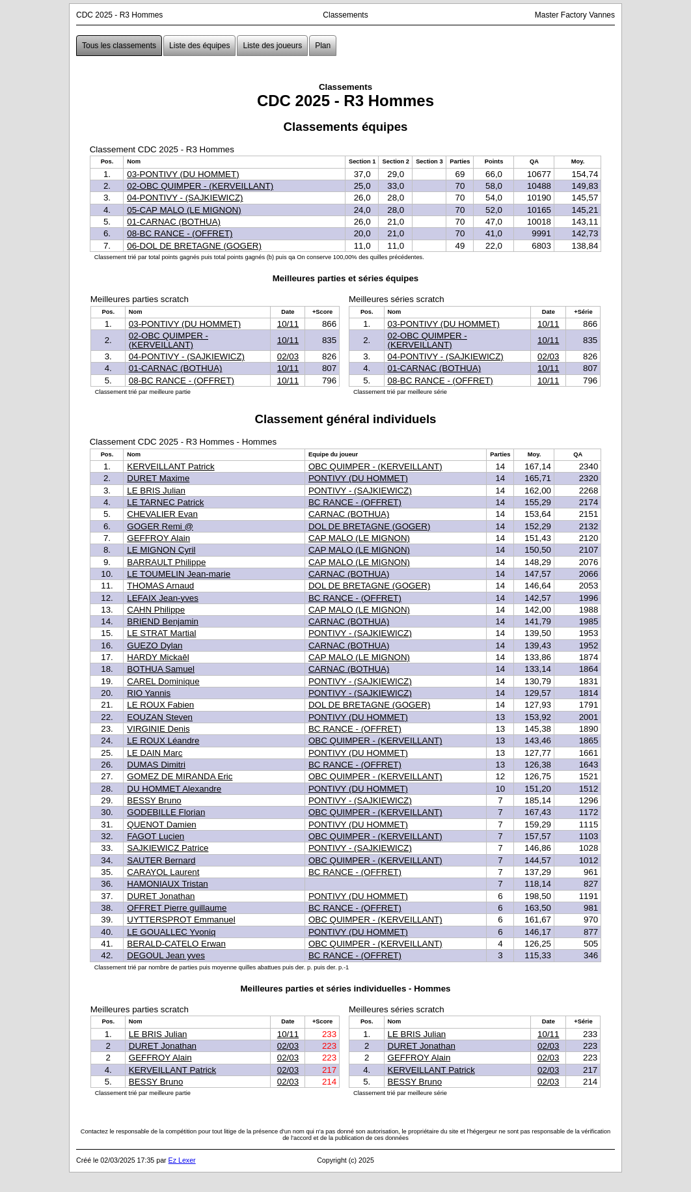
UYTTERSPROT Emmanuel (181, 919)
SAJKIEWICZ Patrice (167, 848)
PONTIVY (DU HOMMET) (358, 478)
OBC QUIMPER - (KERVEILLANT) (375, 466)
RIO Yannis (148, 693)
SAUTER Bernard (161, 860)
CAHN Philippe (156, 610)
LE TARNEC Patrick (165, 502)
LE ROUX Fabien (160, 705)
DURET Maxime (158, 478)
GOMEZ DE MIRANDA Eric (179, 776)
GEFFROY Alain (158, 538)
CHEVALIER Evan (162, 514)
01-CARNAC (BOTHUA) (174, 222)
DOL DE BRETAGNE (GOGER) (369, 526)
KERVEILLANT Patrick (170, 466)
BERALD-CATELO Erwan (176, 944)
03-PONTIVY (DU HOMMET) (183, 174)
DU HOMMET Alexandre (174, 789)
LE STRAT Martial (161, 633)
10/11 (288, 324)
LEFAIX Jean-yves (162, 598)
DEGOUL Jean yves (166, 955)
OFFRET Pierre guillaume (176, 908)
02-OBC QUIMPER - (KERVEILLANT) (200, 186)
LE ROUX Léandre (163, 740)
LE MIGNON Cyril (161, 550)
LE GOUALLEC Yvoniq (171, 932)
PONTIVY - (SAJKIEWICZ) (360, 490)
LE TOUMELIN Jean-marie (178, 574)
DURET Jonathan (161, 896)
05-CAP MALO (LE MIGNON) (184, 210)
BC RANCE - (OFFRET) (354, 502)
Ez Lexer (182, 1160)
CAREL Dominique (163, 681)
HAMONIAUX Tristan (167, 884)
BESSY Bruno (154, 800)
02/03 (288, 356)
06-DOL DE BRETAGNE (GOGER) (194, 246)
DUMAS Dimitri (156, 764)
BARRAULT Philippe (166, 562)
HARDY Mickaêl (158, 657)
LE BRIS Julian (156, 490)
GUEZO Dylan (154, 645)
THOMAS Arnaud (160, 585)
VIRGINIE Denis (158, 729)
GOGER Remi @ (160, 526)
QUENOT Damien (161, 824)
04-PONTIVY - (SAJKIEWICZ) (185, 197)
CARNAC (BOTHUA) (348, 514)
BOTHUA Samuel (161, 669)
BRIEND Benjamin (162, 621)
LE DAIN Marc (154, 753)
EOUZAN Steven (160, 717)
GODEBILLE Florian (166, 812)
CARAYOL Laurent (163, 872)
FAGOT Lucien (155, 836)
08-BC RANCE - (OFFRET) (179, 233)
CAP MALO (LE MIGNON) (359, 538)
